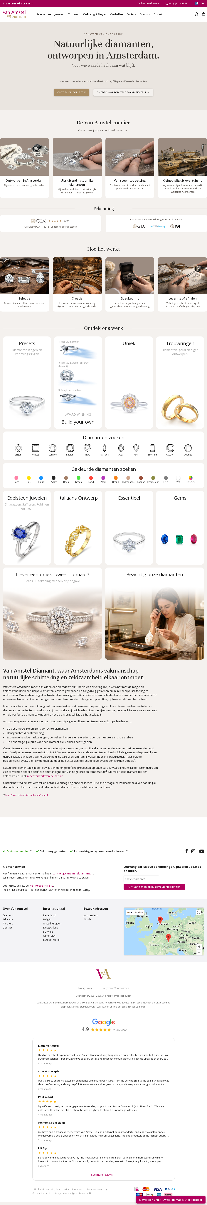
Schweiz (48, 931)
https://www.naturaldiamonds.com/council (26, 795)
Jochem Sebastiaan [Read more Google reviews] (51, 1122)
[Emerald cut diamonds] (152, 448)
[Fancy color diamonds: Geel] (29, 478)
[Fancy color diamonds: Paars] (103, 478)
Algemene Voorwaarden (116, 988)
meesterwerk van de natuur (45, 776)
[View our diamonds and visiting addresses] (154, 614)
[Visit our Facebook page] (187, 851)
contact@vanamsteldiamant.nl (73, 873)
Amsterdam (90, 915)
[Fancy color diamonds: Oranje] (116, 478)
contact (100, 1189)
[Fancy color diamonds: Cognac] (141, 478)
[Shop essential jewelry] (129, 528)
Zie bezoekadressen (148, 3)
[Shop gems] (180, 528)
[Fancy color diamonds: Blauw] (41, 478)
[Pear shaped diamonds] (136, 448)
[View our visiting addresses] (164, 931)
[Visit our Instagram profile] (193, 851)
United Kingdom (52, 923)
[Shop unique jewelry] (129, 382)
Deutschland (50, 927)
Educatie (8, 919)
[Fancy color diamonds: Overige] (190, 478)
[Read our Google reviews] (103, 1024)
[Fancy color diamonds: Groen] (78, 478)
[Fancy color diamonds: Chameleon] (153, 478)
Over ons (8, 915)
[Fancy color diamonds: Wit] (178, 478)
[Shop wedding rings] (180, 382)
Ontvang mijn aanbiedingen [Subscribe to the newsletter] (154, 886)
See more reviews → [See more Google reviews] (103, 1174)
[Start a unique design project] (52, 614)
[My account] (196, 14)
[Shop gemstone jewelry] (27, 528)
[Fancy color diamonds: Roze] (16, 478)
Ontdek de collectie (71, 92)
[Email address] (141, 879)
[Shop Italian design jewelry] (78, 528)
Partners (8, 923)
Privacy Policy (85, 988)
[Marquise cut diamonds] (104, 448)
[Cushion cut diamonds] (52, 448)
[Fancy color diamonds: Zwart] (53, 478)
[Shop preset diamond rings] (27, 382)
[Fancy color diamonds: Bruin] (66, 478)
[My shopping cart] (203, 14)
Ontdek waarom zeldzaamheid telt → (123, 92)
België (47, 919)
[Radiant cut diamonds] (70, 448)
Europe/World (51, 939)
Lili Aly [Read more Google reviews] (42, 1148)
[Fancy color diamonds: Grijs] (166, 478)
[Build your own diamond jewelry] (78, 382)
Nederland (49, 915)
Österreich (49, 935)
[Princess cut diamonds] (35, 448)
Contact (7, 927)
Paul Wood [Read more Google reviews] (45, 1097)
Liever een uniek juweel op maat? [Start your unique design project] (170, 1199)
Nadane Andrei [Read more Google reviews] (48, 1045)
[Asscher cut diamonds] (170, 448)
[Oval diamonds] (121, 448)
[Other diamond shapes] (188, 448)
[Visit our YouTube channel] (201, 852)
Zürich (87, 919)
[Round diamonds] (18, 448)
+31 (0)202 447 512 (41, 885)
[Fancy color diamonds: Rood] (91, 478)
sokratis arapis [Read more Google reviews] (48, 1071)
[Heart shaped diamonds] (87, 448)
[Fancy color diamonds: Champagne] (128, 478)
